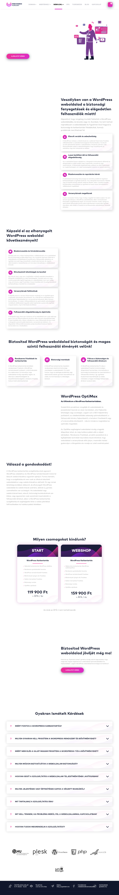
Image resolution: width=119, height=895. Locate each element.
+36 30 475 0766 (41, 868)
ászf (79, 882)
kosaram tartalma (110, 4)
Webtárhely (45, 4)
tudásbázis (77, 4)
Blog (87, 4)
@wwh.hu (103, 868)
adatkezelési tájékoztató (91, 882)
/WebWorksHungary (86, 868)
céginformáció (106, 882)
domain (32, 4)
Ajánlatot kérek (18, 56)
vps (67, 4)
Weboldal (58, 4)
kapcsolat (96, 4)
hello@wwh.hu (63, 868)
